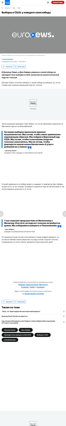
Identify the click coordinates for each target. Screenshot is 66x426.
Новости (7, 8)
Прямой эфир (58, 2)
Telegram (21, 285)
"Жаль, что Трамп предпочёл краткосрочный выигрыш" (21, 311)
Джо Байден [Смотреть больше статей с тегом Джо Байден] (25, 330)
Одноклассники (31, 285)
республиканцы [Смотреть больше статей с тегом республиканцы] (10, 340)
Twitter (32, 287)
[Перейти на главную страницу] (7, 2)
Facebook (25, 287)
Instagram (40, 287)
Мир (14, 8)
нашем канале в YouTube (34, 294)
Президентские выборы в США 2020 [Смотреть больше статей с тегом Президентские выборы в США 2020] (17, 335)
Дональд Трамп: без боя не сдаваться (14, 316)
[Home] (2, 8)
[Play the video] (33, 34)
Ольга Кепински (8, 59)
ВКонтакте (43, 285)
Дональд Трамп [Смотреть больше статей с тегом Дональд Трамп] (9, 330)
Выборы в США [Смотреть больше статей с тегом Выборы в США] (42, 335)
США (18, 8)
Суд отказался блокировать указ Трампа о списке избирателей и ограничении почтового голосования (28, 322)
